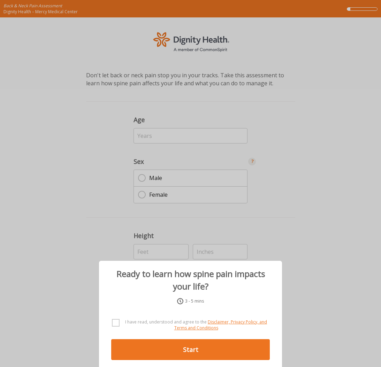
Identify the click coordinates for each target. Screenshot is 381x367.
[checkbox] (190, 325)
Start (190, 349)
